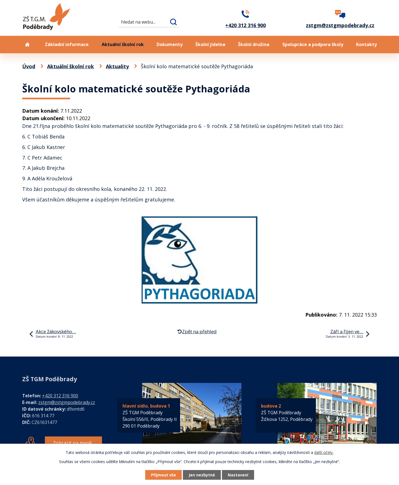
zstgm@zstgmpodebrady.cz (66, 402)
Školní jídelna (210, 44)
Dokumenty (170, 44)
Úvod (27, 44)
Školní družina (253, 44)
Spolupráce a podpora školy (312, 44)
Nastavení (238, 475)
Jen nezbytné (202, 475)
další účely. (323, 452)
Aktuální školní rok (123, 44)
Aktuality (117, 66)
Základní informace (67, 44)
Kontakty (366, 44)
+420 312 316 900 (60, 396)
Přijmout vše (163, 475)
